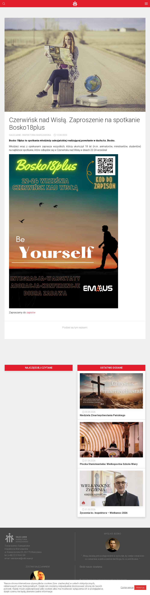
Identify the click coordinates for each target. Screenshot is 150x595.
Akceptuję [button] (140, 587)
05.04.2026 (88, 412)
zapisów (31, 312)
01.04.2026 (88, 460)
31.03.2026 (88, 509)
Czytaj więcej (127, 587)
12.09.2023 (60, 135)
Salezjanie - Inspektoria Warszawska (30, 135)
